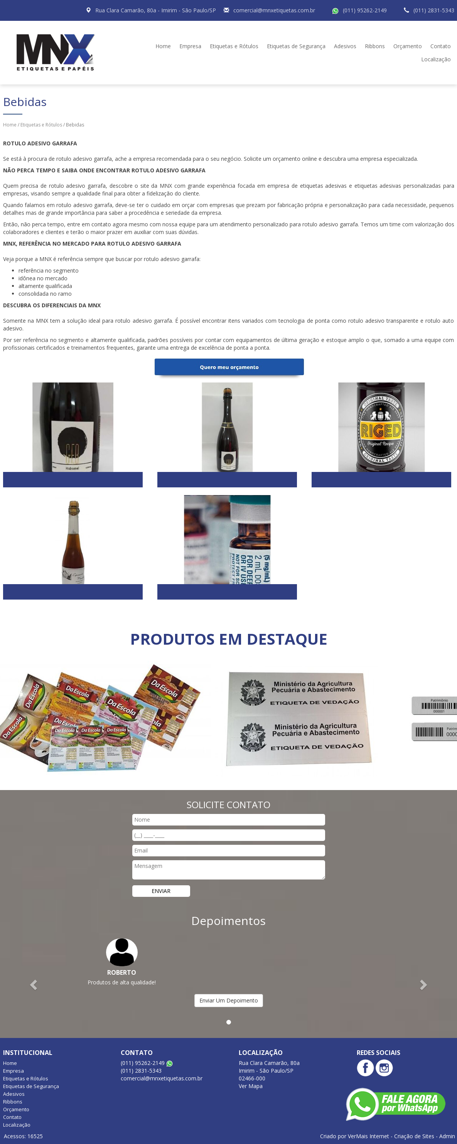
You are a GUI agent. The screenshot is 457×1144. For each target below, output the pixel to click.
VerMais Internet (368, 1136)
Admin (447, 1136)
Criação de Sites (414, 1136)
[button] (34, 984)
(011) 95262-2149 (365, 10)
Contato (440, 46)
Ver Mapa (251, 1086)
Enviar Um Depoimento (228, 1000)
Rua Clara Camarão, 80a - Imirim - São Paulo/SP (155, 10)
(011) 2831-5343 (433, 10)
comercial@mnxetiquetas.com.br (274, 10)
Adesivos (345, 46)
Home (163, 46)
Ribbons (375, 46)
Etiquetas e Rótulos (234, 46)
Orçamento (407, 46)
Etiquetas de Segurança (296, 46)
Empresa (190, 46)
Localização (436, 59)
